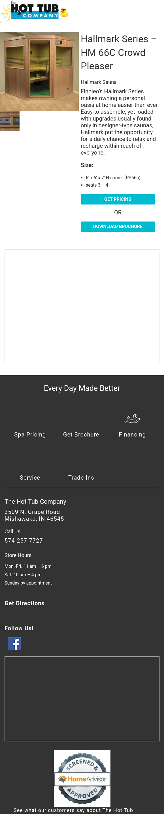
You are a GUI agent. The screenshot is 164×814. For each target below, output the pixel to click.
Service (30, 477)
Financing (132, 434)
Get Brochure (81, 434)
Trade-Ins (81, 477)
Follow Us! (19, 628)
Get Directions (25, 603)
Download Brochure (117, 226)
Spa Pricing (30, 434)
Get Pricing (117, 199)
